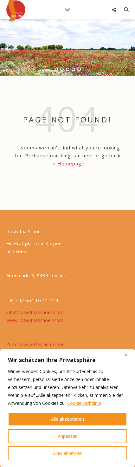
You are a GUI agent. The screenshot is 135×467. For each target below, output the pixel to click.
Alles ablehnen (67, 453)
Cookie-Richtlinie (84, 403)
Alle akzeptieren (67, 419)
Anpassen (68, 436)
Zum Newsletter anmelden (35, 344)
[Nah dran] (128, 354)
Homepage (71, 163)
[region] (67, 408)
